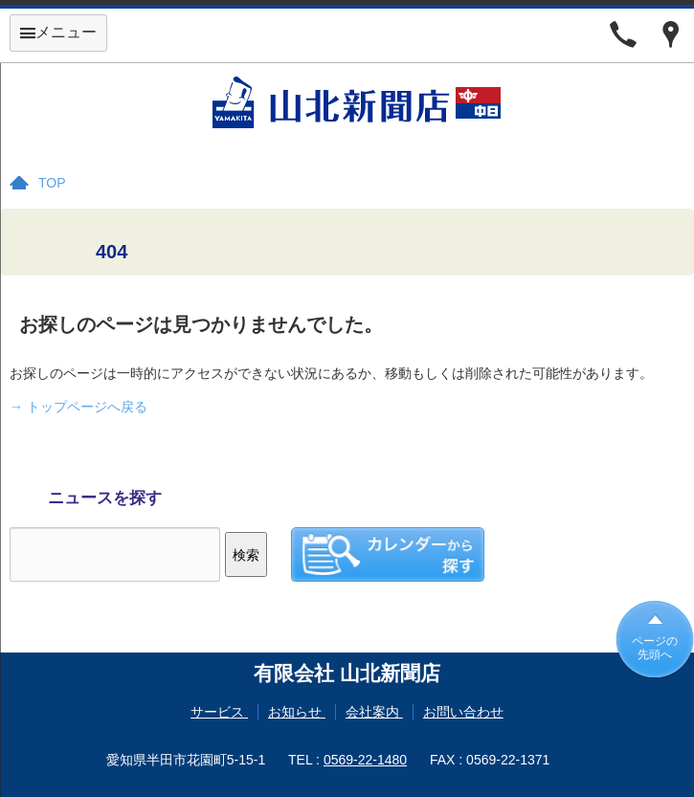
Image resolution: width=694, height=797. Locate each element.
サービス (219, 712)
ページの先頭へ (655, 647)
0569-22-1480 (365, 759)
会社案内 (374, 712)
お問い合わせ (463, 712)
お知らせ (296, 712)
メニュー (58, 32)
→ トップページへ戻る (78, 406)
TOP (52, 182)
